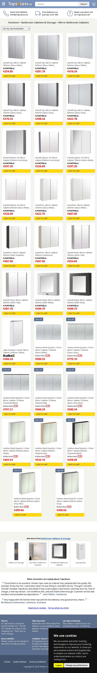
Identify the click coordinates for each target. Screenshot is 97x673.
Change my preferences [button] (77, 665)
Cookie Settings (19, 661)
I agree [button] (58, 665)
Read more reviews (37, 608)
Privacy (7, 661)
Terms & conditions (37, 661)
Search (83, 4)
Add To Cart (9, 76)
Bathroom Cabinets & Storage (55, 538)
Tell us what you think (58, 608)
